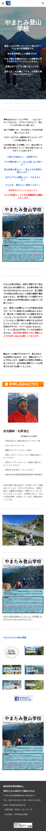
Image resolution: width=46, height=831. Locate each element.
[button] (3, 3)
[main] (23, 53)
